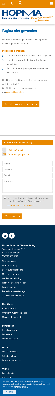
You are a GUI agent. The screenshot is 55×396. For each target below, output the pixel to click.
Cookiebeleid (8, 373)
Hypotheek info (9, 308)
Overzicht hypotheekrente (14, 312)
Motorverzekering (10, 274)
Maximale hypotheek (11, 317)
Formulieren (7, 334)
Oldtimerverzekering (11, 278)
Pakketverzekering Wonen (14, 282)
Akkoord (9, 392)
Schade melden (9, 356)
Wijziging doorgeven (11, 360)
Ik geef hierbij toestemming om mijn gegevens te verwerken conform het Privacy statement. (28, 199)
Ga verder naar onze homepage (19, 104)
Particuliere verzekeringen (14, 291)
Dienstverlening (9, 330)
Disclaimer (6, 377)
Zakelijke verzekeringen (13, 295)
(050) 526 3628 (15, 149)
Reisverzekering (9, 287)
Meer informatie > (21, 386)
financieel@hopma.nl (18, 154)
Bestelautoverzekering (12, 269)
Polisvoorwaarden (10, 338)
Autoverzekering (9, 265)
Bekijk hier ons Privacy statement (20, 205)
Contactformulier (10, 351)
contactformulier (14, 91)
